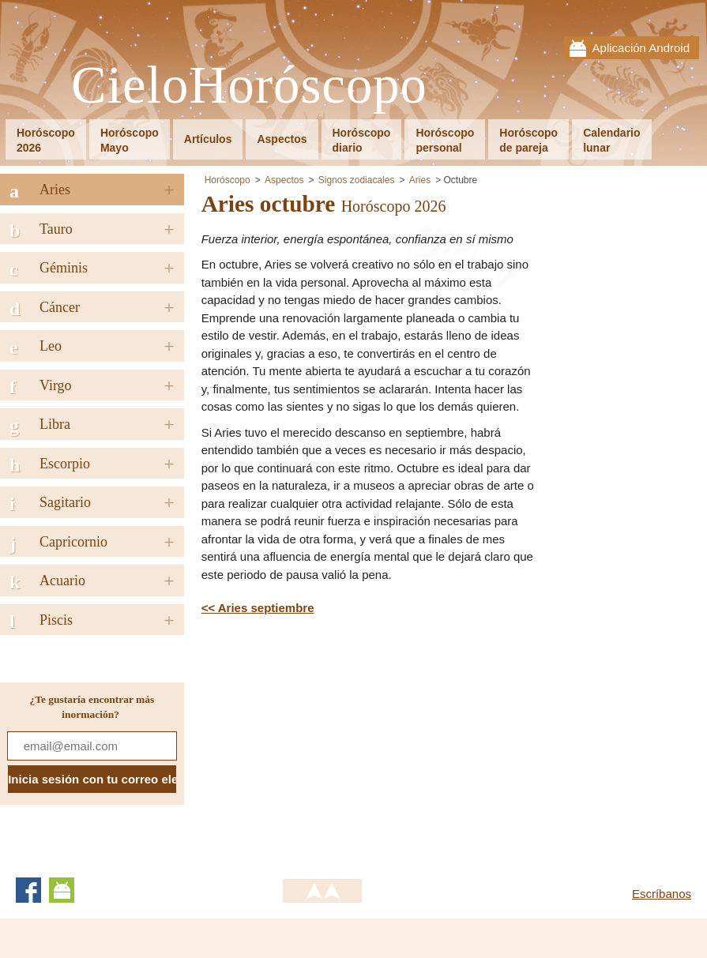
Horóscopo (227, 180)
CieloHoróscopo (249, 86)
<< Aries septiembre (257, 607)
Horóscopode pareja (528, 140)
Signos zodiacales (356, 180)
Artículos (208, 139)
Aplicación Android (641, 47)
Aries (420, 180)
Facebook (28, 890)
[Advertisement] (334, 744)
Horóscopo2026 (46, 140)
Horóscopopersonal (445, 140)
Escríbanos (661, 893)
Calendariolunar (611, 140)
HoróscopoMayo (129, 140)
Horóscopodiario (362, 140)
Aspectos (281, 139)
